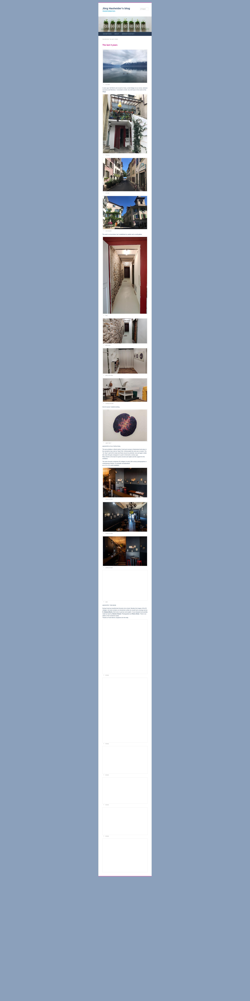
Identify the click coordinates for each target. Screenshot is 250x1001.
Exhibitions (107, 34)
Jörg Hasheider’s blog (116, 8)
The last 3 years (109, 45)
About (116, 34)
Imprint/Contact (128, 34)
